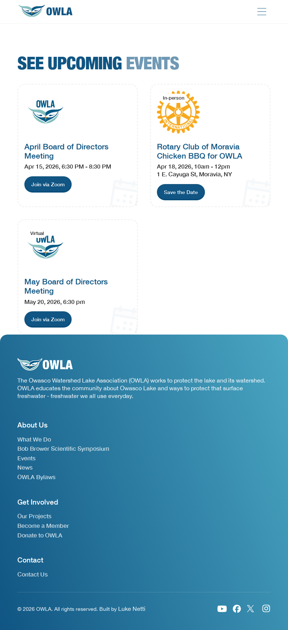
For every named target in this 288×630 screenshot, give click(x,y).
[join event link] (48, 184)
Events (26, 457)
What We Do (34, 439)
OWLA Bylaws (36, 476)
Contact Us (32, 574)
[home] (45, 11)
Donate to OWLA (39, 535)
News (24, 467)
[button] (262, 12)
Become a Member (43, 525)
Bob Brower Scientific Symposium (63, 448)
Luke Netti (131, 608)
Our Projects (34, 515)
